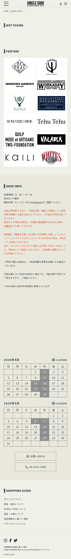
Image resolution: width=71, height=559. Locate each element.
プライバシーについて (15, 523)
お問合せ (8, 226)
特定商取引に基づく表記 (16, 518)
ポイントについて (12, 499)
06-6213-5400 (35, 467)
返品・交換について (14, 513)
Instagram (37, 202)
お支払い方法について (15, 509)
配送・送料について (14, 504)
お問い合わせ (35, 456)
